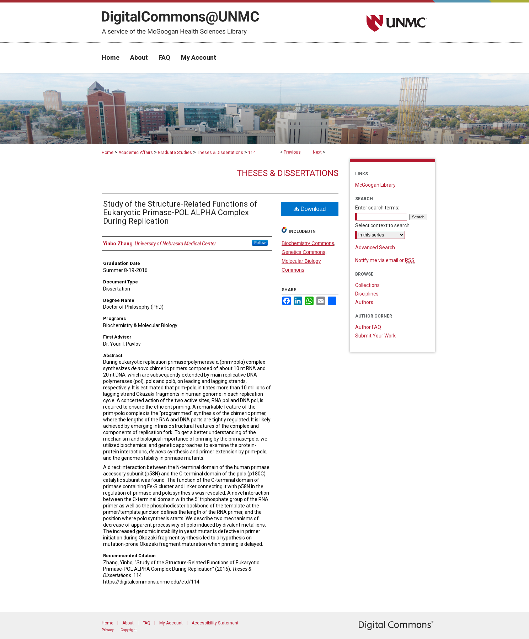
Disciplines (367, 294)
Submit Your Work (375, 336)
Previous (292, 152)
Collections (367, 285)
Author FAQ (368, 327)
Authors (364, 302)
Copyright (129, 630)
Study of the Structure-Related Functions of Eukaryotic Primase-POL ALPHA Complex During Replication (180, 212)
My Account (171, 623)
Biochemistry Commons (308, 243)
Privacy (108, 630)
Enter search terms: (377, 208)
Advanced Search (375, 247)
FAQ (146, 623)
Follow (260, 242)
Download (310, 209)
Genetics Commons (303, 252)
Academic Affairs (135, 152)
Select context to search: (383, 225)
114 (252, 152)
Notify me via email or (385, 260)
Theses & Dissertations (220, 152)
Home (107, 152)
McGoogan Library (375, 185)
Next (317, 152)
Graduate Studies (175, 152)
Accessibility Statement (215, 623)
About (128, 623)
